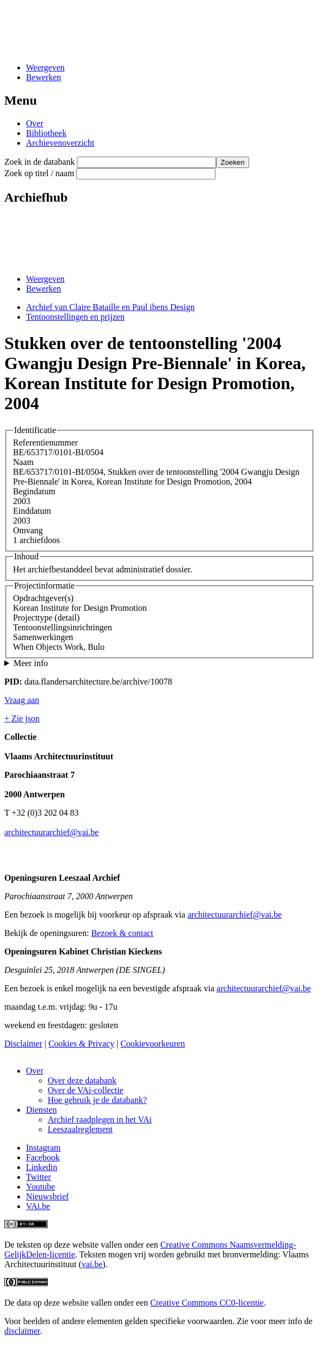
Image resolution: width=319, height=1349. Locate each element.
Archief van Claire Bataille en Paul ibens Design (110, 307)
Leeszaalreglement (80, 1129)
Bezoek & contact (122, 933)
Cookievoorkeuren (152, 1043)
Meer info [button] (31, 663)
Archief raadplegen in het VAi (100, 1119)
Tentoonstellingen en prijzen (75, 316)
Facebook (43, 1157)
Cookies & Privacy (81, 1043)
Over (34, 123)
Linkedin (41, 1167)
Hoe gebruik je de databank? (97, 1100)
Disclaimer (23, 1043)
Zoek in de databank (39, 161)
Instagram (43, 1147)
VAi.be (38, 1206)
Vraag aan (21, 700)
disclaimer (22, 1330)
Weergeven (45, 67)
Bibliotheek (46, 133)
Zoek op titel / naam (39, 173)
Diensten (41, 1109)
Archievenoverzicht (60, 142)
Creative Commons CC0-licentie (207, 1302)
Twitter (38, 1177)
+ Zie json (22, 718)
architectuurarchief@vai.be (51, 832)
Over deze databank (82, 1080)
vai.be (92, 1264)
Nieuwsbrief (47, 1196)
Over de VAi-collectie (85, 1090)
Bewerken (43, 77)
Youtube (40, 1186)
